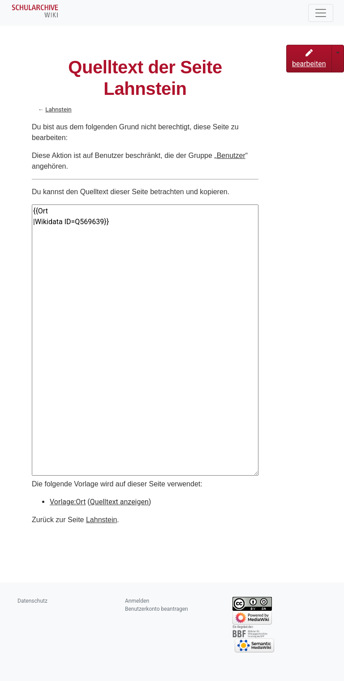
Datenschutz (32, 601)
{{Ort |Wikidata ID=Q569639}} (145, 340)
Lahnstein (58, 109)
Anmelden (137, 601)
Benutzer (231, 155)
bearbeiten (309, 58)
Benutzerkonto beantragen (156, 609)
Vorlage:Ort (68, 502)
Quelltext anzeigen (119, 502)
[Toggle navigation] (320, 13)
